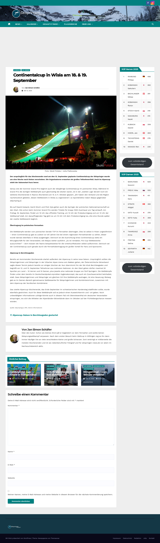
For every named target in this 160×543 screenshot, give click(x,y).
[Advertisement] (80, 43)
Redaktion (137, 538)
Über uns (87, 24)
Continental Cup (25, 369)
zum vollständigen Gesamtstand (137, 163)
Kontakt (151, 538)
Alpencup (17, 70)
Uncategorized (52, 369)
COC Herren (25, 70)
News (18, 24)
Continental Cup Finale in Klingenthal (23, 373)
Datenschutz (127, 538)
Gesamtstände (50, 24)
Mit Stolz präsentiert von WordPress (19, 538)
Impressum (117, 538)
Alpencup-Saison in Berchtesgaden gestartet (34, 315)
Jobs (145, 538)
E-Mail (11, 465)
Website (11, 478)
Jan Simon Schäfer (32, 88)
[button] (153, 24)
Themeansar (55, 538)
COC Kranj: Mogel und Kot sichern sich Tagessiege (60, 374)
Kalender (32, 24)
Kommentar (13, 406)
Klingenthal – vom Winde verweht (95, 373)
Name (11, 452)
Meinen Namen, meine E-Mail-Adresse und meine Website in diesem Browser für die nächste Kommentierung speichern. (60, 494)
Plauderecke (70, 24)
